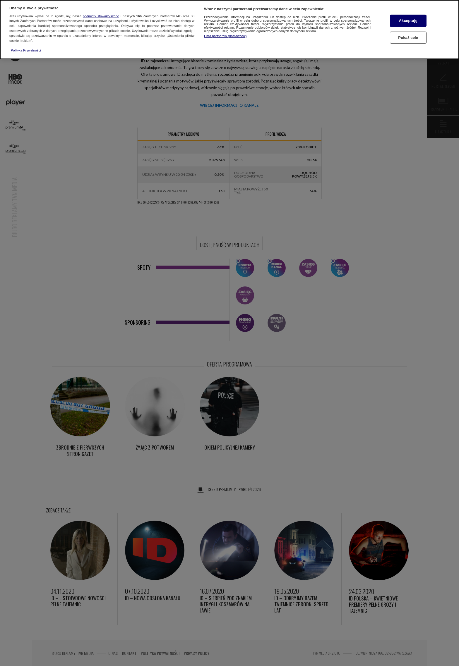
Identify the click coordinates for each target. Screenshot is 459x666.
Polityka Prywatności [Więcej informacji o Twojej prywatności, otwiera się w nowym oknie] (26, 50)
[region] (229, 29)
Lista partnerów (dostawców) (225, 36)
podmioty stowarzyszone (101, 16)
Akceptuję (408, 20)
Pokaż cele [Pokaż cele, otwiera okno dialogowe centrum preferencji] (408, 37)
